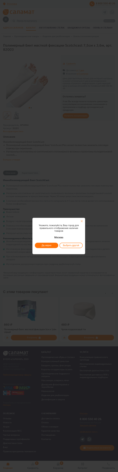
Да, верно (46, 245)
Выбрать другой (71, 245)
